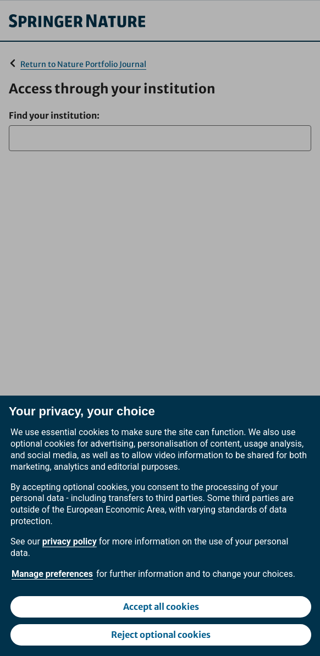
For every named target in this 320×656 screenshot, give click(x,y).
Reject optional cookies (161, 634)
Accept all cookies (161, 606)
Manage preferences (52, 574)
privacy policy (69, 541)
